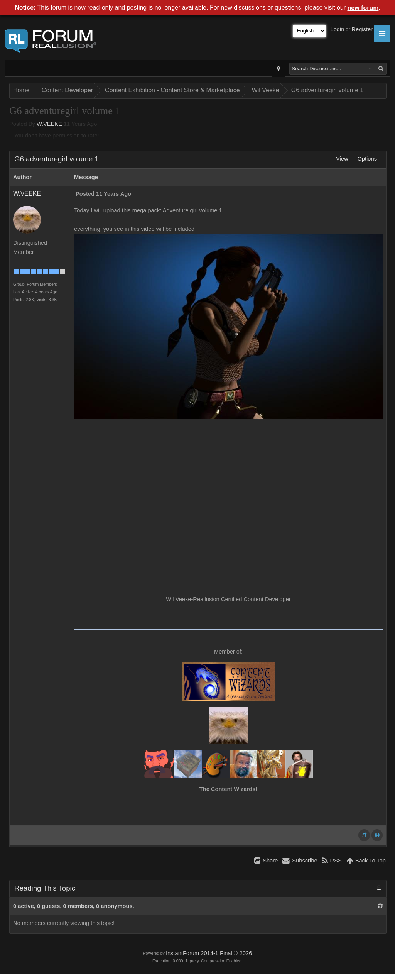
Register (362, 29)
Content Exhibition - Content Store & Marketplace (172, 90)
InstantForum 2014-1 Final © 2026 (209, 953)
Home (21, 90)
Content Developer (67, 90)
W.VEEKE (49, 124)
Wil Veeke (265, 90)
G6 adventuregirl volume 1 (327, 90)
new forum (363, 8)
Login (337, 29)
